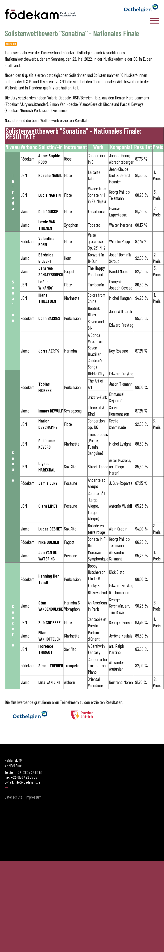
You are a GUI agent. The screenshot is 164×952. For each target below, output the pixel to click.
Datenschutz (13, 797)
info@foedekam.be (27, 782)
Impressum (33, 797)
